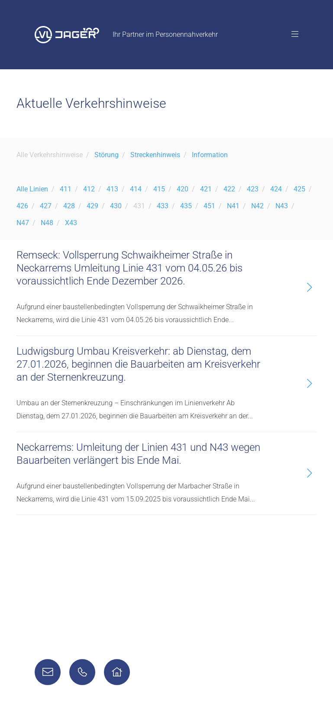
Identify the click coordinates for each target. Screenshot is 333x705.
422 (229, 189)
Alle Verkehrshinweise (49, 155)
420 (182, 189)
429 (92, 206)
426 (22, 206)
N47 (22, 223)
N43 (281, 206)
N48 (47, 223)
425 (299, 189)
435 (186, 206)
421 (206, 189)
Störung (106, 155)
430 (116, 206)
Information (210, 155)
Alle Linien (32, 189)
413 (112, 189)
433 (162, 206)
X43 (71, 223)
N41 (233, 206)
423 (253, 189)
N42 (257, 206)
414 (136, 189)
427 (46, 206)
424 (276, 189)
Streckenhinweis (155, 155)
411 (65, 189)
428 (69, 206)
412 (89, 189)
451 (209, 206)
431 (139, 206)
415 (159, 189)
